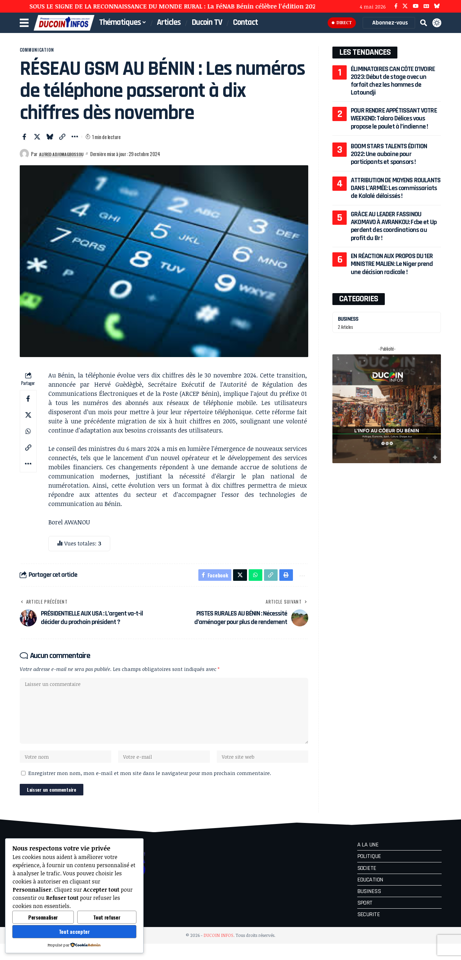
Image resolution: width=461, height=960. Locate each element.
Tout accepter (74, 931)
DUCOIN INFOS (218, 951)
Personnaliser (43, 917)
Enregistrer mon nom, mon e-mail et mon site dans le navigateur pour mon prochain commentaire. (149, 788)
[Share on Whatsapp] (28, 436)
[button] (423, 23)
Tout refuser (106, 917)
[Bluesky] (437, 6)
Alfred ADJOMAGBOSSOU (66, 158)
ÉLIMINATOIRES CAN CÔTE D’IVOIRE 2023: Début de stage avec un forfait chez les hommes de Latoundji (392, 80)
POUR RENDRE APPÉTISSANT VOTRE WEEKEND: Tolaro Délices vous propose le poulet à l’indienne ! (394, 122)
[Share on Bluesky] (49, 141)
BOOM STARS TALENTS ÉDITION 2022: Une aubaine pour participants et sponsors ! (389, 162)
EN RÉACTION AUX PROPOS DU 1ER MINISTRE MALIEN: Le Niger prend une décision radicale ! (392, 271)
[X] (405, 6)
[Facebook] (396, 6)
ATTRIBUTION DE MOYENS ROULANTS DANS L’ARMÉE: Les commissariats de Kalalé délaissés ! (396, 196)
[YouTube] (415, 6)
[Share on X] (37, 141)
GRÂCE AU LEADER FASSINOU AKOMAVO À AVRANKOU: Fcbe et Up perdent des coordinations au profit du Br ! (394, 234)
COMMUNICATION (46, 52)
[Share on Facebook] (24, 141)
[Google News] (426, 6)
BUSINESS (350, 326)
